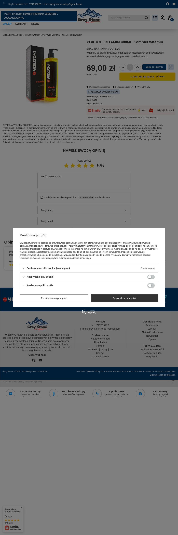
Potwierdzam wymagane (54, 298)
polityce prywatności (52, 249)
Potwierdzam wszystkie (125, 298)
